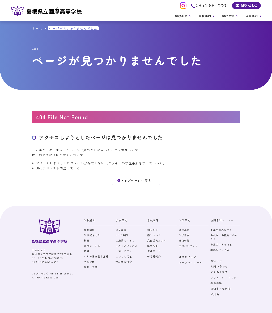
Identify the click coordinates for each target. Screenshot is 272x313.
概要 (87, 240)
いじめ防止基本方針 (96, 256)
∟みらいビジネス (126, 246)
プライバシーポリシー (225, 277)
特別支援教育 (124, 261)
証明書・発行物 (220, 288)
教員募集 (216, 283)
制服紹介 (152, 230)
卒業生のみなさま (221, 244)
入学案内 (184, 235)
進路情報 (184, 240)
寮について (154, 235)
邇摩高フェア (187, 257)
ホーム (37, 28)
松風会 (214, 294)
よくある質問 (219, 272)
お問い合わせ (219, 266)
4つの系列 (122, 235)
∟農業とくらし (125, 240)
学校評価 (89, 261)
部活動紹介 (154, 256)
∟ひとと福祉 (124, 256)
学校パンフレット (190, 246)
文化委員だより (157, 240)
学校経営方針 (92, 235)
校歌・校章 (91, 267)
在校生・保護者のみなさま (224, 237)
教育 (87, 251)
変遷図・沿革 (92, 246)
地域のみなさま (220, 249)
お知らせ (216, 261)
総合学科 (121, 230)
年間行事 (152, 246)
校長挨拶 (89, 230)
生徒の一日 (154, 251)
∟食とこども (124, 251)
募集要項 (184, 230)
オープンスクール (190, 262)
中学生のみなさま (221, 230)
